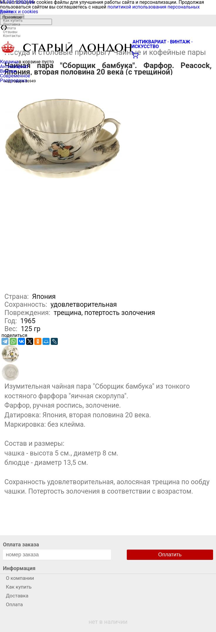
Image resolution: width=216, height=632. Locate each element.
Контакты (12, 35)
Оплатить (170, 555)
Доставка (11, 24)
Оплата (9, 28)
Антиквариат (14, 66)
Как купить (13, 20)
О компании (13, 16)
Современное (15, 76)
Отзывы (10, 32)
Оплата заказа (21, 544)
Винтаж (8, 71)
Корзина (9, 62)
